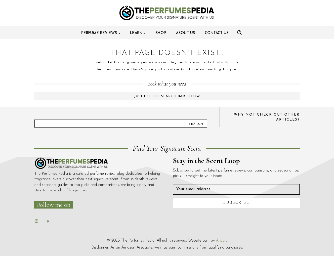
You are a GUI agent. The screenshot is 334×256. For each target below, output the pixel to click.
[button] (239, 32)
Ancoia (222, 241)
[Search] (196, 124)
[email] (236, 189)
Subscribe (236, 203)
